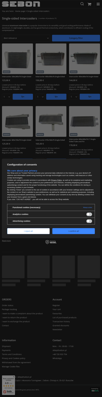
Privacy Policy (56, 180)
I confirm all (73, 231)
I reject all (28, 231)
